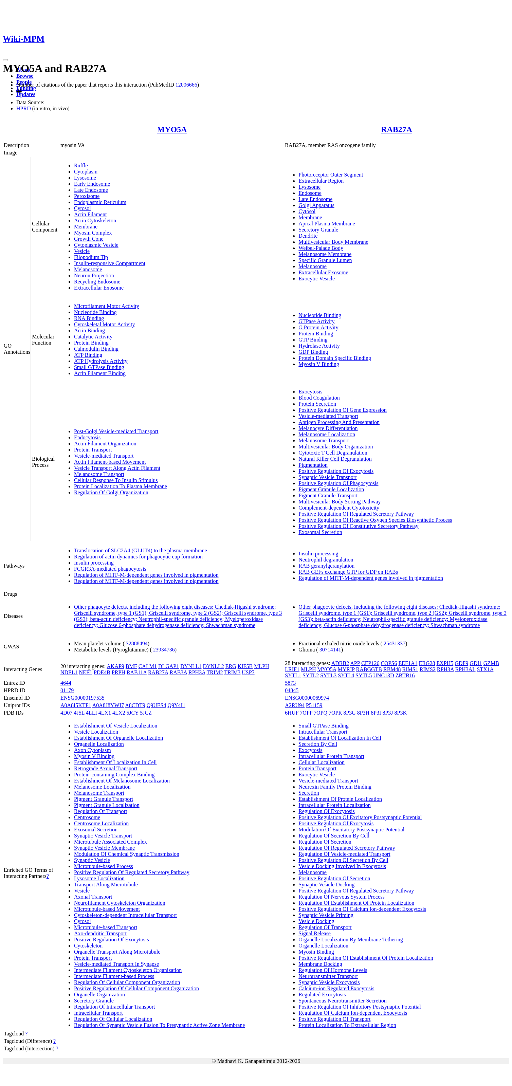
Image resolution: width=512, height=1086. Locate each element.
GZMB (491, 663)
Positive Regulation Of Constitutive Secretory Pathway (358, 526)
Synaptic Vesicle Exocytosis (329, 982)
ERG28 (427, 663)
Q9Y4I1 (176, 705)
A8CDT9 (135, 705)
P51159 (314, 705)
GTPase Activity (316, 321)
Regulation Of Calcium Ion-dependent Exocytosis (352, 1013)
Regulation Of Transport (100, 811)
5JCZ (146, 713)
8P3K (401, 713)
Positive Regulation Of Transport (334, 1019)
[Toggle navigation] (5, 60)
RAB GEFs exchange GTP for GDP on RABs (348, 572)
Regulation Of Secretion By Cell (333, 836)
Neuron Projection (94, 275)
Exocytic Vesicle (316, 278)
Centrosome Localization (101, 823)
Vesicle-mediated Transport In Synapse (116, 964)
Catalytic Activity (93, 336)
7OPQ (320, 713)
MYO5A (172, 129)
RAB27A (396, 129)
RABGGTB (369, 669)
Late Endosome (91, 190)
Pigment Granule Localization (331, 489)
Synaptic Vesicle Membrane (104, 848)
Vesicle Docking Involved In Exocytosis (342, 866)
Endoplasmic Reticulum (100, 202)
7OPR (335, 713)
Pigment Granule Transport (328, 495)
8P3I (376, 713)
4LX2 (118, 713)
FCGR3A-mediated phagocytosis (110, 569)
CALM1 (148, 666)
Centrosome (87, 817)
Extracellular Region (321, 181)
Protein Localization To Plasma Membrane (120, 486)
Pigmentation (312, 465)
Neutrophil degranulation (325, 560)
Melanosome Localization (326, 434)
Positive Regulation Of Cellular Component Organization (136, 988)
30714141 (330, 649)
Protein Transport (93, 450)
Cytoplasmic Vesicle (96, 245)
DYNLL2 (213, 666)
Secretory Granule (318, 230)
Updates (25, 94)
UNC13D (383, 675)
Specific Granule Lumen (325, 260)
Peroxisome (87, 196)
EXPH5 (444, 663)
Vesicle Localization (96, 732)
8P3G (349, 713)
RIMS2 (428, 669)
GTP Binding (312, 340)
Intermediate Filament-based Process (114, 976)
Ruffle (81, 165)
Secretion (308, 793)
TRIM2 (215, 672)
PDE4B (102, 672)
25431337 (394, 643)
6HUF (291, 713)
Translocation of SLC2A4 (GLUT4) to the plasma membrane (140, 550)
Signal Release (314, 933)
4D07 (66, 713)
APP (355, 663)
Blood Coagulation (319, 398)
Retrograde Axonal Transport (106, 768)
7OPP (306, 713)
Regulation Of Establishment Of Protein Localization (356, 903)
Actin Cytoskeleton (95, 220)
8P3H (363, 713)
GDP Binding (313, 352)
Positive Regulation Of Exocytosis (335, 471)
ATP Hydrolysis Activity (101, 361)
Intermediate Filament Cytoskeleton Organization (128, 970)
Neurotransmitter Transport (328, 976)
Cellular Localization (321, 762)
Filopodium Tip (91, 257)
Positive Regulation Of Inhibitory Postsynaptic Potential (359, 1007)
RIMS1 (410, 669)
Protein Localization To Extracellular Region (347, 1025)
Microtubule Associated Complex (110, 842)
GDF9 (461, 663)
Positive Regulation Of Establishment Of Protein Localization (365, 958)
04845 (291, 690)
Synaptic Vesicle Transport (327, 477)
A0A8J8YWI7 (108, 705)
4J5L (79, 713)
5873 (290, 683)
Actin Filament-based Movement (110, 462)
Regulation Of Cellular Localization (113, 1019)
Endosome (310, 193)
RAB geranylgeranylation (326, 566)
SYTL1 (293, 675)
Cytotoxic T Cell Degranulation (332, 453)
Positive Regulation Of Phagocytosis (338, 483)
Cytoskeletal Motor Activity (104, 324)
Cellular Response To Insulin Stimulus (116, 480)
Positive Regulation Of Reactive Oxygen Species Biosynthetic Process (375, 520)
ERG (230, 666)
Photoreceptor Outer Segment (330, 175)
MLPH (261, 666)
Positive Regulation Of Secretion (334, 878)
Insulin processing (94, 563)
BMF (131, 666)
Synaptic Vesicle (92, 860)
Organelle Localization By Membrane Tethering (350, 939)
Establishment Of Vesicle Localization (115, 726)
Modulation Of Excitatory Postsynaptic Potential (351, 829)
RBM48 (392, 669)
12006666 (186, 85)
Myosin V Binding (318, 364)
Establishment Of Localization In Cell (115, 762)
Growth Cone (89, 239)
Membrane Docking (320, 964)
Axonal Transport (93, 897)
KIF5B (245, 666)
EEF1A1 (407, 663)
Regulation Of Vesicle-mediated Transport (344, 854)
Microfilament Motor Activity (106, 306)
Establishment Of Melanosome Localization (122, 781)
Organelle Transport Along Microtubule (117, 952)
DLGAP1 (168, 666)
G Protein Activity (318, 327)
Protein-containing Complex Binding (114, 774)
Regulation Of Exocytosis (326, 811)
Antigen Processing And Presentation (339, 422)
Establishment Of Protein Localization (340, 799)
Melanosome (88, 269)
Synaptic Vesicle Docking (326, 884)
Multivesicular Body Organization (335, 446)
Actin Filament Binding (100, 373)
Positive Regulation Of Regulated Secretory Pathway (356, 514)
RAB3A (178, 672)
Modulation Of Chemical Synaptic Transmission (126, 854)
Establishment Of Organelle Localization (118, 738)
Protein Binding (91, 343)
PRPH (118, 672)
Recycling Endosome (97, 281)
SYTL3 (328, 675)
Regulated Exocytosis (322, 994)
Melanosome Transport (99, 474)
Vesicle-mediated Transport (104, 456)
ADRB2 (340, 663)
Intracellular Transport (98, 1013)
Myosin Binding (316, 952)
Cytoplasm (85, 171)
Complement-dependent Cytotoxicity (338, 508)
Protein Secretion (317, 404)
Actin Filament (90, 214)
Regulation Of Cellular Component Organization (127, 982)
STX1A (485, 669)
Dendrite (307, 236)
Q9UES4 (156, 705)
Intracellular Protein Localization (334, 805)
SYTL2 (311, 675)
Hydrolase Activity (319, 346)
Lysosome (85, 178)
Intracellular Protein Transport (331, 756)
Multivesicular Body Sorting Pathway (339, 501)
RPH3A (196, 672)
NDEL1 (69, 672)
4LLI (91, 713)
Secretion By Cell (317, 744)
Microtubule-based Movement (107, 909)
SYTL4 (346, 675)
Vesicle (82, 251)
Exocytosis (310, 391)
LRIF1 (292, 669)
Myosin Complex (93, 233)
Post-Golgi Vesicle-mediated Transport (116, 431)
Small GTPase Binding (99, 367)
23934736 (164, 649)
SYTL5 (363, 675)
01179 (67, 690)
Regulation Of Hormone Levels (332, 970)
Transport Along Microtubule (106, 884)
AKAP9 (115, 666)
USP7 (248, 672)
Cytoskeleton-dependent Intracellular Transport (125, 915)
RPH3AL (465, 669)
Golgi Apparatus (316, 205)
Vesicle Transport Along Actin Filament (117, 468)
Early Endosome (92, 184)
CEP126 (370, 663)
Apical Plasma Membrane (326, 223)
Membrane (85, 226)
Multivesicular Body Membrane (333, 242)
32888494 (137, 643)
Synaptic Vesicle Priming (325, 915)
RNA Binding (89, 318)
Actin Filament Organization (105, 443)
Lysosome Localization (99, 878)
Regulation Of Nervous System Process (341, 897)
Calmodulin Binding (96, 349)
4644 (65, 683)
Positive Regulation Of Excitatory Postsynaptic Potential (360, 817)
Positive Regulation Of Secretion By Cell (343, 860)
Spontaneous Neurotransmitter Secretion (342, 1001)
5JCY (132, 713)
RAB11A (137, 672)
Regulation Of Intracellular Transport (114, 1007)
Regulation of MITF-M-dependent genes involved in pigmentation (146, 575)
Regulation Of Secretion (324, 842)
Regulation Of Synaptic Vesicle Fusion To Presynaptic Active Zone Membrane (159, 1025)
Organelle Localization (99, 744)
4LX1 (104, 713)
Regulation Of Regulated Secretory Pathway (346, 848)
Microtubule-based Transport (105, 927)
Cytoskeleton (88, 946)
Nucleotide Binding (95, 312)
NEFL (85, 672)
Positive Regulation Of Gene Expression (342, 410)
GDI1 (476, 663)
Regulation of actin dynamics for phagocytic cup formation (138, 556)
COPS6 (389, 663)
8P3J (387, 713)
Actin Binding (89, 330)
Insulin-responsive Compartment (109, 263)
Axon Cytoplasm (92, 750)
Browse (24, 76)
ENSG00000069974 (307, 698)
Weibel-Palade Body (320, 248)
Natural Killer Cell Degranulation (334, 459)
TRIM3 (232, 672)
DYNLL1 (190, 666)
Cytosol (82, 208)
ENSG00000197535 (82, 698)
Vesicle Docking (316, 921)
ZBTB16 (405, 675)
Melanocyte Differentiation (328, 428)
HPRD (23, 108)
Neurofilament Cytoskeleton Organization (119, 903)
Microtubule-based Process (103, 866)
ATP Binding (88, 355)
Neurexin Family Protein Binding (334, 787)
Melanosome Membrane (324, 254)
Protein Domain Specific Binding (334, 358)
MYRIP (345, 669)
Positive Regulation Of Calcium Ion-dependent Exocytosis (362, 909)
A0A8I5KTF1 (75, 705)
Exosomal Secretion (320, 532)
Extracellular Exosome (99, 288)
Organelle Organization (99, 994)
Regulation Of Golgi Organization (111, 492)
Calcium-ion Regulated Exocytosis (336, 988)
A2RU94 (295, 705)
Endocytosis (87, 437)
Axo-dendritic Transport (100, 933)
